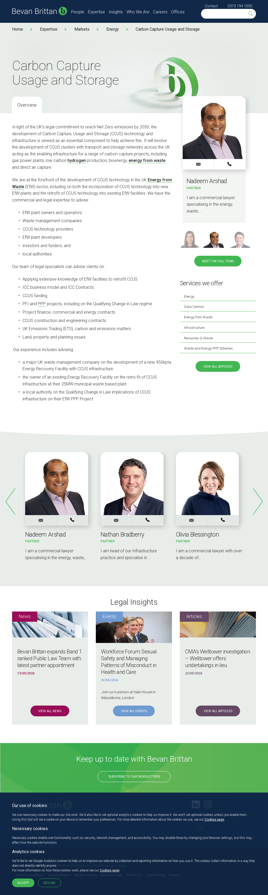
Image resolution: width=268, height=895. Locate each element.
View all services (217, 366)
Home (17, 29)
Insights (116, 11)
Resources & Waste (198, 338)
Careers (160, 11)
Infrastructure (194, 328)
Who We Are (138, 11)
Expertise (96, 11)
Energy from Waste (198, 317)
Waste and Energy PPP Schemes (208, 348)
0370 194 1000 (240, 6)
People (77, 11)
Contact (211, 6)
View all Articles (218, 711)
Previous (11, 501)
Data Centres (194, 307)
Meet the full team (218, 261)
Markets (82, 29)
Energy (112, 29)
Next (257, 501)
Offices (178, 11)
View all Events (134, 711)
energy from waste (147, 160)
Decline (49, 883)
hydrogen (76, 160)
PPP (42, 303)
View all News (49, 711)
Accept (23, 883)
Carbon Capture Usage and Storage (168, 29)
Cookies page (214, 819)
